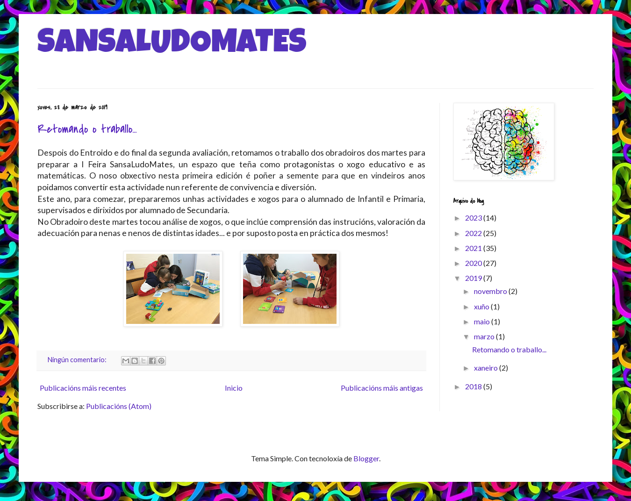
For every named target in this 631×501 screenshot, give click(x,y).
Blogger (366, 458)
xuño (482, 306)
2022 (474, 233)
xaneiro (486, 367)
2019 (474, 277)
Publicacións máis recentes (83, 387)
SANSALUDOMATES (172, 45)
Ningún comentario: (78, 360)
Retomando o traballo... (86, 129)
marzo (485, 336)
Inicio (234, 387)
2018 (474, 386)
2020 (474, 262)
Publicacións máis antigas (382, 387)
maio (482, 321)
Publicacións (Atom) (118, 405)
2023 (474, 217)
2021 (474, 247)
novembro (491, 290)
